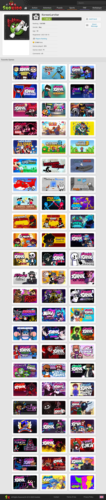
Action (34, 8)
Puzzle (59, 8)
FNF (84, 8)
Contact (56, 497)
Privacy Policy (88, 497)
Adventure (47, 8)
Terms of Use (71, 497)
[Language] (101, 497)
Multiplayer (97, 8)
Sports (72, 8)
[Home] (25, 8)
